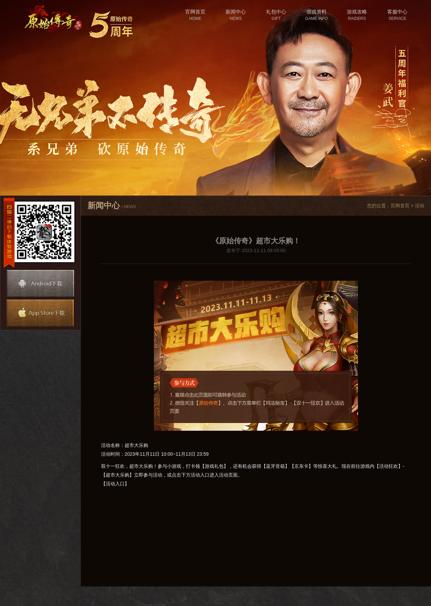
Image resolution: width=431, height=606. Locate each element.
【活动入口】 (115, 483)
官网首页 (400, 205)
